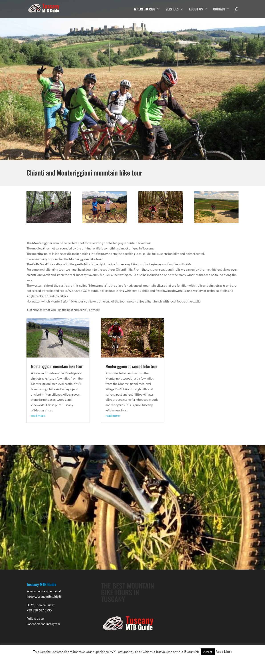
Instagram (53, 624)
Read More (224, 652)
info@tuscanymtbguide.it (43, 596)
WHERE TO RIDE (144, 9)
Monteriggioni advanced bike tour (131, 366)
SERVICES (172, 9)
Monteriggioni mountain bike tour (57, 366)
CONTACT (219, 9)
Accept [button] (207, 652)
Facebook (33, 624)
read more (38, 415)
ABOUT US (196, 9)
